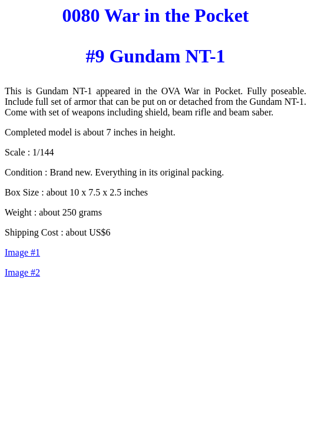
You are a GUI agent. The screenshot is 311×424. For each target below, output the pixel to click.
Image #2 (22, 272)
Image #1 (22, 252)
